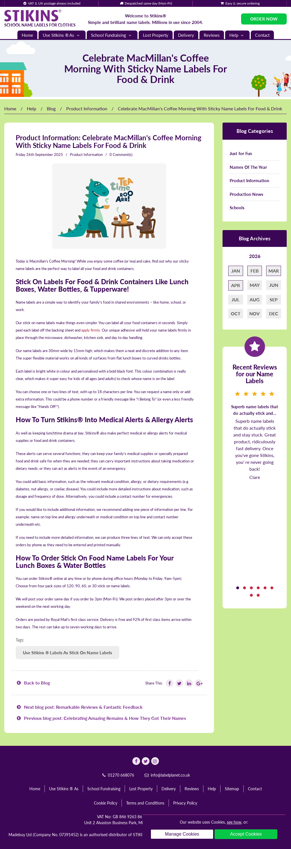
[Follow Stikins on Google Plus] (198, 683)
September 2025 (49, 154)
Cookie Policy (105, 803)
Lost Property (155, 35)
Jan (235, 270)
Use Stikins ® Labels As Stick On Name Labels (67, 652)
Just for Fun (241, 153)
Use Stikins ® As (62, 35)
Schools (237, 207)
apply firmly (90, 330)
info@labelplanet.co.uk (167, 775)
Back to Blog (33, 682)
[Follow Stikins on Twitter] (179, 683)
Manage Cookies (182, 834)
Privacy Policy (185, 803)
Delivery (186, 35)
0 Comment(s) (121, 154)
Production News (246, 194)
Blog (51, 108)
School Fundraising (112, 35)
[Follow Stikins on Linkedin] (188, 683)
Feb (254, 270)
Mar (273, 270)
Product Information (86, 108)
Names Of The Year (248, 167)
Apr (235, 285)
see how (234, 822)
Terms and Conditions (145, 803)
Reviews (212, 35)
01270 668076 (117, 775)
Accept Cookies (246, 834)
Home (27, 35)
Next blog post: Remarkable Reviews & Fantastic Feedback (79, 707)
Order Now (264, 18)
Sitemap (232, 788)
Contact (262, 35)
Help (237, 35)
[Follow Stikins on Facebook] (169, 683)
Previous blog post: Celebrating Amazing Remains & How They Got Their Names (101, 718)
